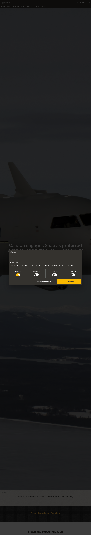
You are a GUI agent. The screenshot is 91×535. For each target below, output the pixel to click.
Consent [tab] (21, 257)
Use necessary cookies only (44, 281)
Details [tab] (46, 257)
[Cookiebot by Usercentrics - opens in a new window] (74, 252)
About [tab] (70, 257)
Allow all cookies (69, 281)
